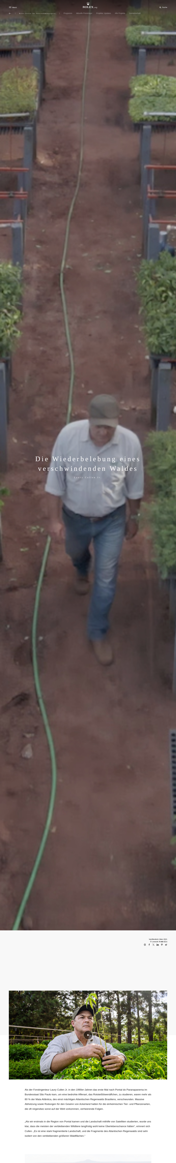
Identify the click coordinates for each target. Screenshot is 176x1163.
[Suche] (163, 7)
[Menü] (13, 7)
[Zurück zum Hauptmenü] (10, 13)
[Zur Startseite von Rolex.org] (88, 5)
